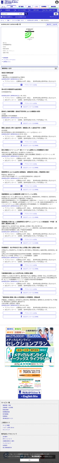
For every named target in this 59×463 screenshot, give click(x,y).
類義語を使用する (7, 17)
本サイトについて (7, 438)
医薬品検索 (5, 409)
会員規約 (5, 445)
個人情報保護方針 (7, 447)
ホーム (2, 20)
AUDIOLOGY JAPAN (32, 20)
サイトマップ (6, 429)
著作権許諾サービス (8, 418)
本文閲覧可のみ (21, 17)
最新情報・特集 (7, 405)
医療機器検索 (6, 412)
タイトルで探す (22, 10)
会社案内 (5, 436)
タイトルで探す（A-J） (18, 20)
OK (29, 460)
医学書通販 (5, 414)
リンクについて (7, 443)
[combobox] (9, 13)
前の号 (49, 24)
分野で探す (36, 10)
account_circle (57, 2)
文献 (8, 20)
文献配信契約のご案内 (8, 441)
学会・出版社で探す (50, 10)
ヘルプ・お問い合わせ (8, 427)
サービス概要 (6, 425)
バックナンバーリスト (9, 59)
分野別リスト (7, 61)
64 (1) (17, 79)
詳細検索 (7, 10)
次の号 (55, 24)
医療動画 (5, 416)
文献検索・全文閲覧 (8, 407)
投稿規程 (5, 57)
